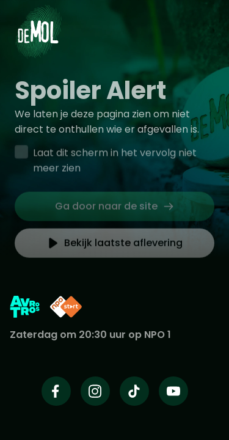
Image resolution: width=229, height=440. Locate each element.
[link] (114, 208)
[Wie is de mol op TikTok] (134, 391)
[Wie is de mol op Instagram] (95, 391)
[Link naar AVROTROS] (25, 307)
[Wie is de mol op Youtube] (173, 391)
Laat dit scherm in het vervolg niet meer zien (115, 162)
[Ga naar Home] (38, 24)
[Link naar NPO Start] (65, 307)
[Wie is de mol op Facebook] (56, 391)
